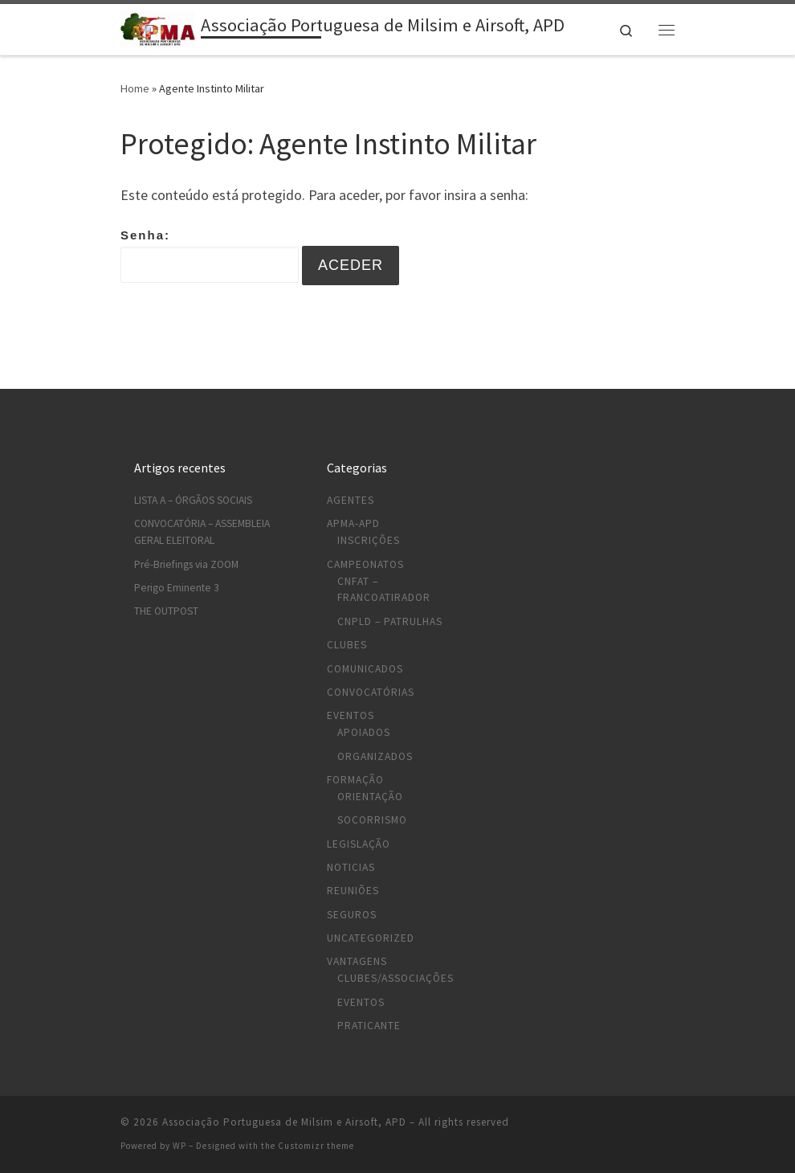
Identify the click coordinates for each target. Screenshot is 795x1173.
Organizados (375, 756)
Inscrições (368, 540)
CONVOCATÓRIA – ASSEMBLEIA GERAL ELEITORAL (202, 532)
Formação (355, 780)
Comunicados (365, 669)
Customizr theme (316, 1145)
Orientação (370, 796)
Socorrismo (372, 820)
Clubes (347, 645)
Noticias (351, 867)
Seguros (352, 915)
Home (134, 88)
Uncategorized (370, 938)
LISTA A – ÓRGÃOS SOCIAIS (193, 500)
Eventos (350, 715)
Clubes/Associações (395, 978)
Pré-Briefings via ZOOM (186, 564)
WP (179, 1145)
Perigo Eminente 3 (176, 588)
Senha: (209, 255)
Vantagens (357, 961)
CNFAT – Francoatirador (383, 589)
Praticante (369, 1025)
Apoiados (363, 732)
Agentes (350, 500)
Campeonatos (365, 564)
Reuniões (353, 890)
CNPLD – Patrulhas (389, 621)
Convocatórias (370, 692)
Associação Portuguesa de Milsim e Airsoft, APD (284, 1122)
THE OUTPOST (166, 611)
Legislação (358, 844)
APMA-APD (353, 523)
